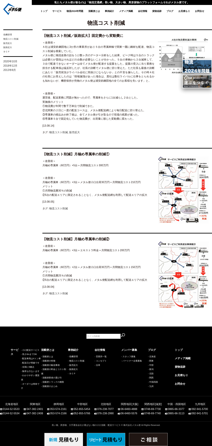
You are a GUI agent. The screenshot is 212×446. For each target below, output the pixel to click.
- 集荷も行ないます (20, 377)
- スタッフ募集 (128, 356)
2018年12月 (10, 65)
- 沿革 (97, 365)
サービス (57, 11)
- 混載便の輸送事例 (50, 365)
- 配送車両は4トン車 (20, 365)
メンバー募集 (129, 350)
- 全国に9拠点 (17, 373)
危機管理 (7, 34)
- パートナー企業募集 (131, 361)
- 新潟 (151, 369)
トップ (43, 11)
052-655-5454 (82, 407)
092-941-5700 (199, 407)
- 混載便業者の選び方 (51, 377)
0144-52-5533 (11, 407)
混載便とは (94, 11)
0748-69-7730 (152, 407)
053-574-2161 (58, 407)
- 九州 (151, 386)
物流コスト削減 (10, 39)
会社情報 (142, 11)
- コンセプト (101, 361)
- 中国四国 (153, 382)
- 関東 (151, 361)
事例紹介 (109, 11)
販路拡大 (7, 47)
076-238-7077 (105, 407)
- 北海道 (152, 356)
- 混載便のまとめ (49, 386)
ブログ (169, 11)
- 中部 (151, 365)
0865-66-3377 (176, 407)
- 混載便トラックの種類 (52, 382)
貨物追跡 (156, 11)
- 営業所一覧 (101, 356)
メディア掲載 (126, 11)
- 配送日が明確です (20, 369)
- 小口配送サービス (20, 356)
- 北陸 (151, 373)
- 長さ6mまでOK (18, 361)
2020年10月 (10, 61)
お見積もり (184, 11)
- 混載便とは (47, 356)
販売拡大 (7, 43)
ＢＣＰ (6, 51)
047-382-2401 (34, 407)
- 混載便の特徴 (48, 361)
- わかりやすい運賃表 (21, 382)
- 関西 (151, 377)
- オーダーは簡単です (21, 386)
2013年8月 (9, 70)
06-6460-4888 (129, 407)
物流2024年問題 (75, 11)
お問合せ (199, 11)
